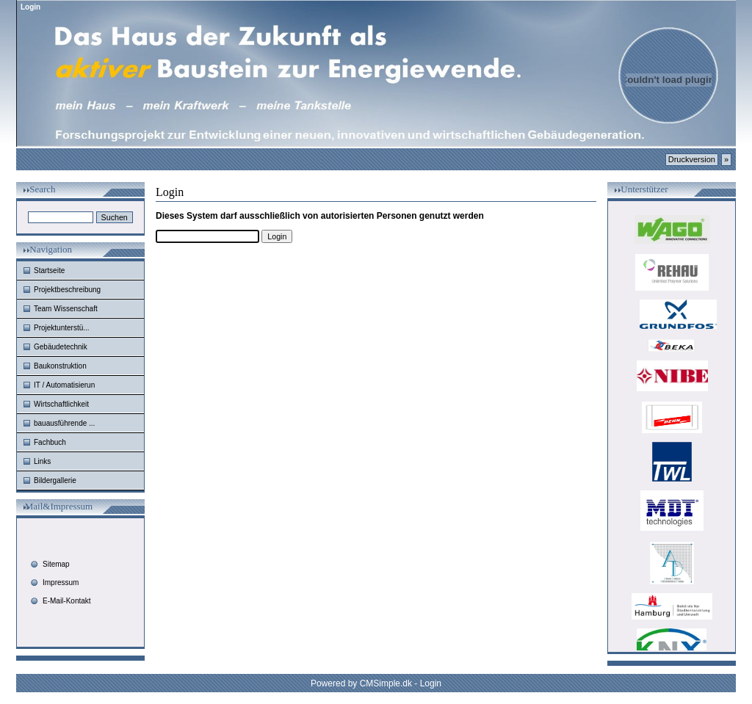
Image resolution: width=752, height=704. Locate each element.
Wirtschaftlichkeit (61, 404)
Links (42, 461)
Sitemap (56, 564)
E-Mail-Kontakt (67, 601)
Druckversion (691, 159)
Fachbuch (50, 442)
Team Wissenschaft (66, 309)
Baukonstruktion (60, 366)
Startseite (49, 270)
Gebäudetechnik (60, 347)
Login (430, 683)
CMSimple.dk (386, 683)
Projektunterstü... (62, 328)
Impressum (61, 582)
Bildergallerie (55, 480)
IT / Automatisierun (64, 385)
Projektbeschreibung (67, 290)
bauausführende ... (64, 423)
